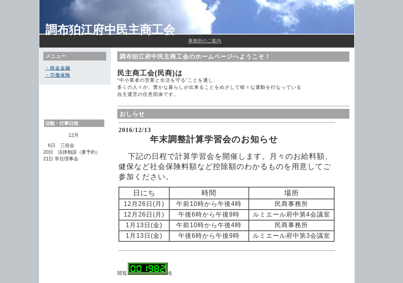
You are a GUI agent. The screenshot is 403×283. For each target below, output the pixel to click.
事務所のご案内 (204, 41)
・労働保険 (57, 75)
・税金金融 (57, 68)
